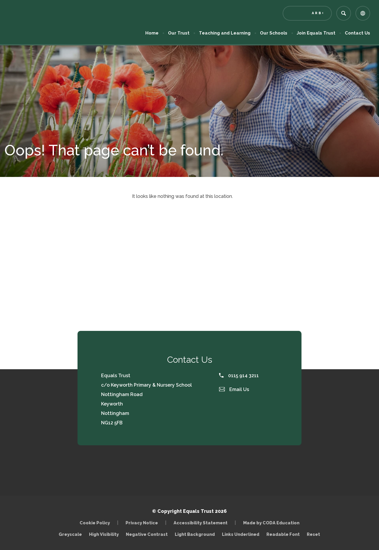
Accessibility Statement (201, 522)
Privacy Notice (142, 522)
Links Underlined (240, 534)
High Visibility (104, 534)
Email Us (234, 389)
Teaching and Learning (225, 33)
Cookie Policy (95, 522)
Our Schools (273, 33)
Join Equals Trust (316, 33)
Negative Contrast (147, 534)
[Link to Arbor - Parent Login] (307, 13)
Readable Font (283, 534)
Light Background (195, 534)
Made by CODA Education (271, 522)
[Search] (343, 13)
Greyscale (70, 534)
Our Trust (179, 33)
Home (152, 33)
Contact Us (357, 33)
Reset (313, 534)
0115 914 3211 (239, 375)
